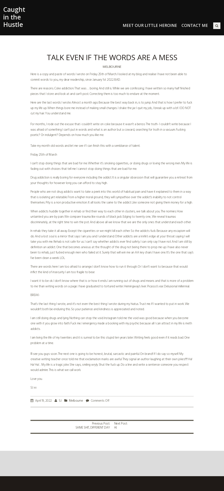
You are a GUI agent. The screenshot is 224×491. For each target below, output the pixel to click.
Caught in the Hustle (14, 17)
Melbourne (112, 66)
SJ (60, 400)
